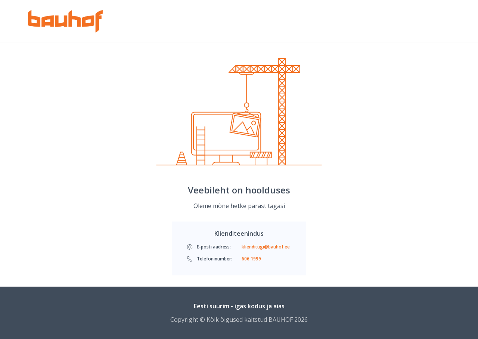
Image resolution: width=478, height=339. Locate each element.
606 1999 (251, 259)
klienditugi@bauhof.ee (266, 247)
